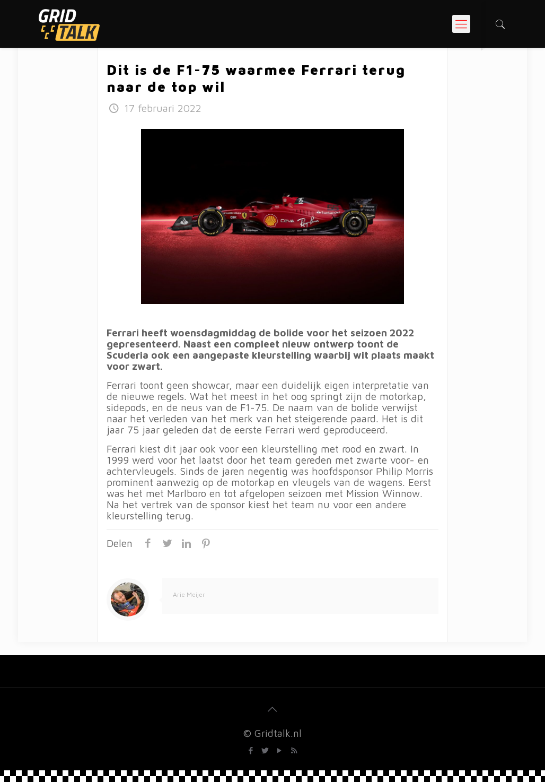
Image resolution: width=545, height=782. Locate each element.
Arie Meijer (189, 594)
